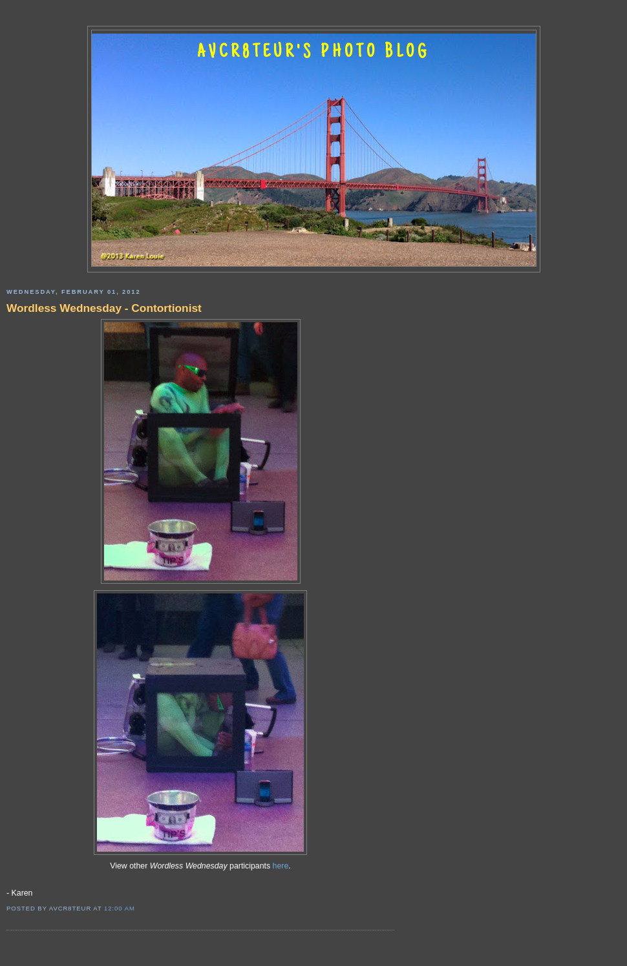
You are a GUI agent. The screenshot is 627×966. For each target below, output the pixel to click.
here (281, 865)
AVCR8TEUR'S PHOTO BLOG (313, 53)
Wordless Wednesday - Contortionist (104, 308)
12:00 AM (119, 908)
